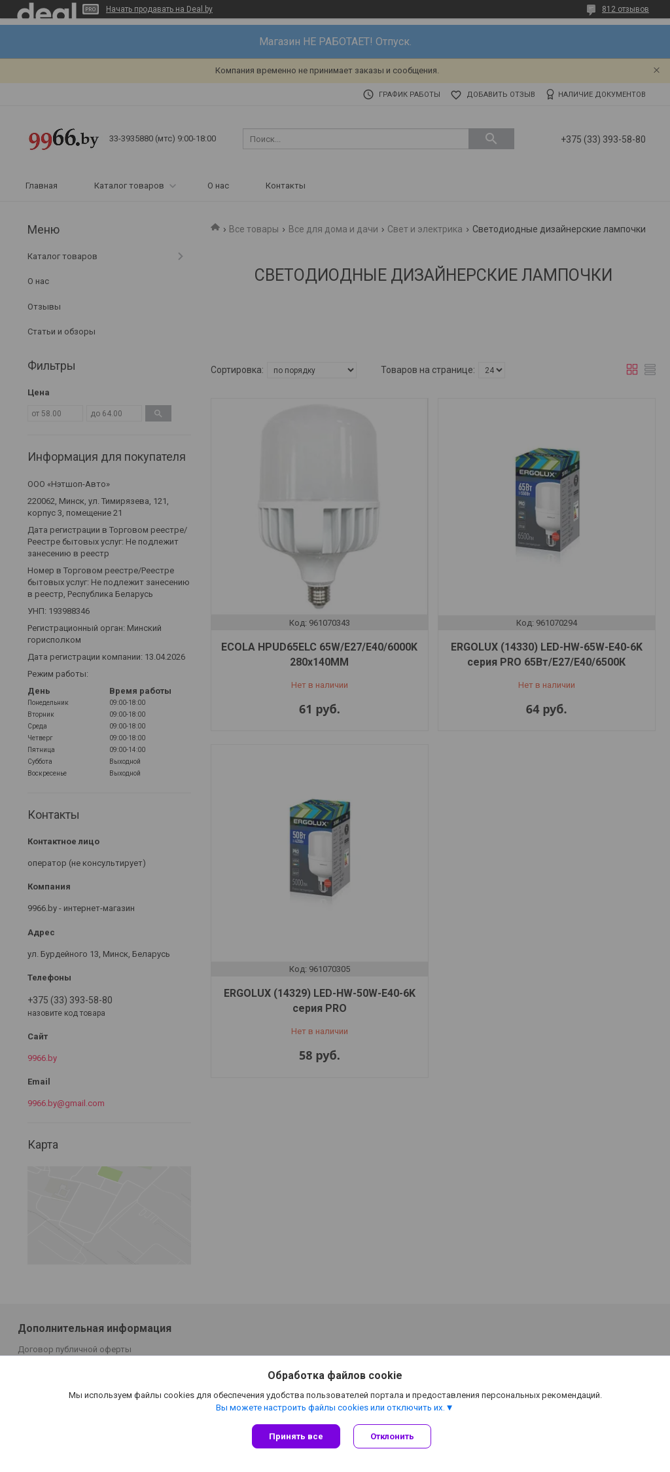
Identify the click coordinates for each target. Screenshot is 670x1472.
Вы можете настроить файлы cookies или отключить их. (330, 1407)
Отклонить (392, 1436)
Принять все (296, 1436)
